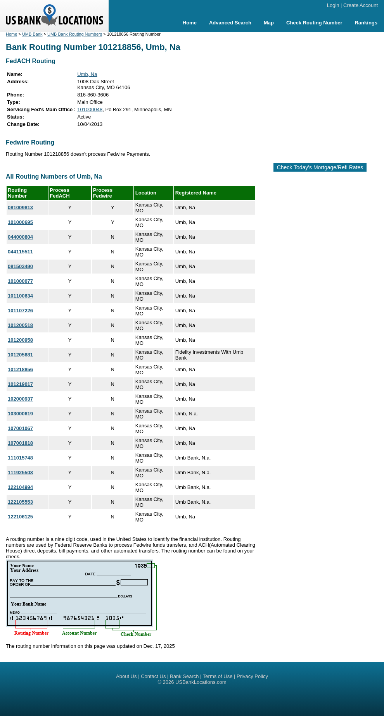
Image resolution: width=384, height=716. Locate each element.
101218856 (20, 369)
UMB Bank (32, 34)
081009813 (20, 207)
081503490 (20, 266)
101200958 (20, 340)
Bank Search (184, 676)
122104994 (20, 487)
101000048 (89, 109)
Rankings (366, 23)
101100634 (20, 296)
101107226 (20, 310)
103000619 (20, 414)
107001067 (20, 428)
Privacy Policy (252, 676)
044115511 (20, 252)
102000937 (20, 399)
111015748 (20, 458)
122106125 (20, 517)
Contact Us (153, 676)
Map (269, 23)
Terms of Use (218, 676)
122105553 (20, 502)
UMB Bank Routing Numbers (74, 34)
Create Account (360, 5)
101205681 (20, 355)
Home (190, 23)
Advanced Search (230, 23)
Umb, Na (87, 74)
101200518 (20, 325)
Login (333, 5)
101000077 (20, 281)
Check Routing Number (314, 23)
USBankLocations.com (201, 682)
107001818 (20, 443)
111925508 (20, 472)
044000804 (20, 237)
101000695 (20, 222)
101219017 (20, 384)
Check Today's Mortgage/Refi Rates (320, 167)
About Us (126, 676)
